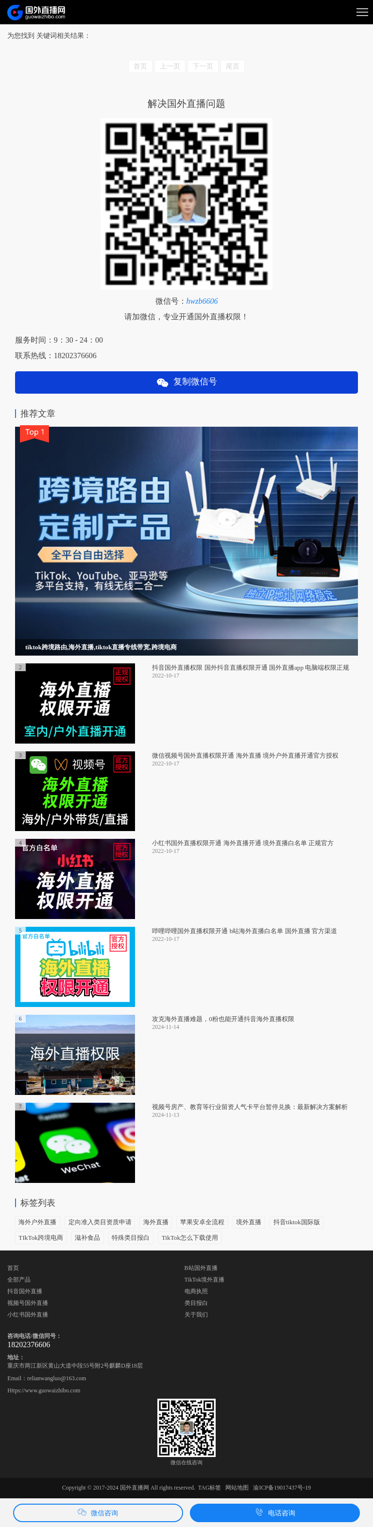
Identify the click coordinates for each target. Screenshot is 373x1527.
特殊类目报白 (131, 1237)
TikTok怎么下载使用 (190, 1237)
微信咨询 (98, 1512)
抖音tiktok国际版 (296, 1222)
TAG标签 (209, 1487)
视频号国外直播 (27, 1303)
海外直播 (156, 1222)
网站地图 (237, 1487)
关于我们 (196, 1314)
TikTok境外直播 (205, 1279)
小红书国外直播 (27, 1314)
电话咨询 (275, 1512)
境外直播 (248, 1222)
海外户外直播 (37, 1222)
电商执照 (196, 1291)
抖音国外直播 (24, 1291)
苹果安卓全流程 (202, 1222)
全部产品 (19, 1279)
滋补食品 (87, 1237)
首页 (13, 1268)
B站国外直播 (201, 1268)
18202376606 (28, 1344)
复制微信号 (186, 382)
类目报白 (196, 1303)
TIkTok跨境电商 (40, 1237)
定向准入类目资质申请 (100, 1222)
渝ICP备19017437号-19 (282, 1487)
